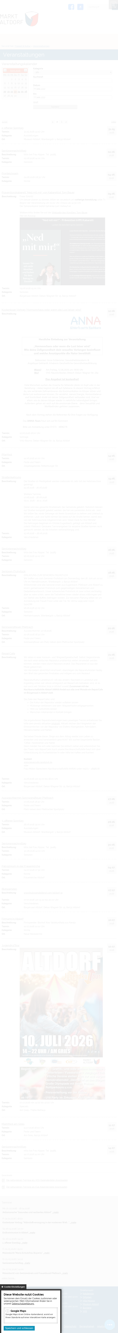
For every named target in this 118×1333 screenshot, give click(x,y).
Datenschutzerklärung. (23, 1303)
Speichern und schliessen (19, 1328)
